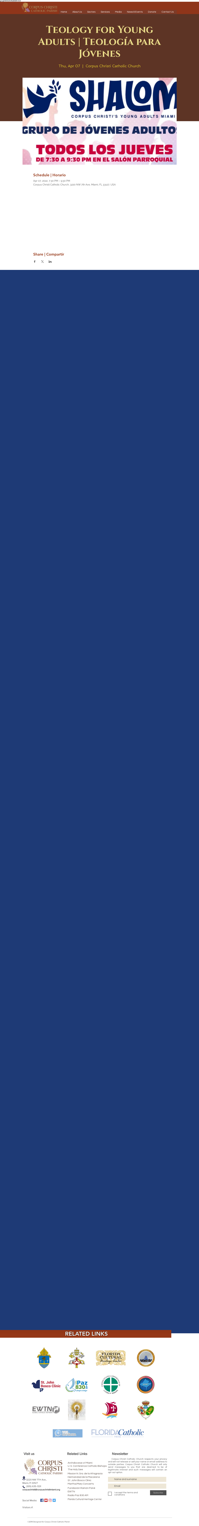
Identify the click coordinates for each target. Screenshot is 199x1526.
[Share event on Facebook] (34, 261)
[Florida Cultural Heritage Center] (89, 1499)
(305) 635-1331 (31, 1486)
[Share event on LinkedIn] (50, 261)
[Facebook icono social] (41, 1500)
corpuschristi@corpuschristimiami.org (41, 1489)
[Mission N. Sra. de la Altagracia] (93, 1473)
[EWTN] (84, 1491)
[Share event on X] (42, 261)
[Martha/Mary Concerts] (86, 1484)
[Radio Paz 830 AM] (84, 1495)
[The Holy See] (84, 1469)
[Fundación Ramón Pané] (88, 1488)
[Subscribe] (158, 1492)
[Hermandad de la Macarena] (91, 1477)
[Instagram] (50, 1500)
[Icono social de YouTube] (46, 1500)
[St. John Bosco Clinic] (85, 1480)
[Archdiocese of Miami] (86, 1463)
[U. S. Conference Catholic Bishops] (96, 1466)
